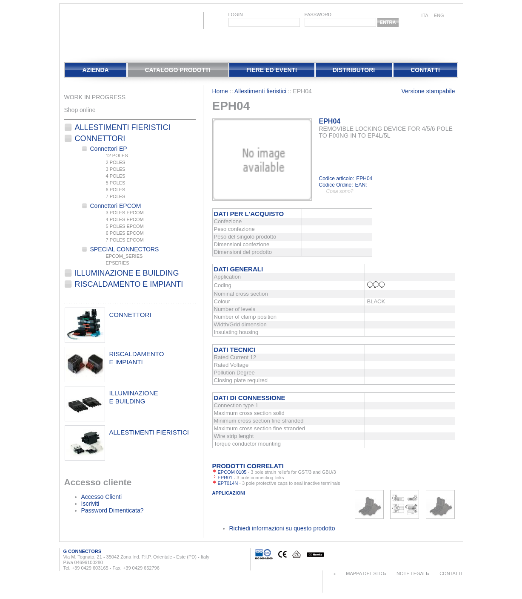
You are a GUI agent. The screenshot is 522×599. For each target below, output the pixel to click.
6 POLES (116, 189)
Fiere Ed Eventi (271, 69)
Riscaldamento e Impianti (129, 284)
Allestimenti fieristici (123, 127)
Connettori (100, 138)
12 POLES (117, 155)
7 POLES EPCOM (125, 239)
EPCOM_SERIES (124, 256)
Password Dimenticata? (112, 510)
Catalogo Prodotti (177, 69)
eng (439, 15)
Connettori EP (108, 148)
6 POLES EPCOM (125, 233)
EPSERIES (117, 262)
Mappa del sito (365, 573)
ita (424, 15)
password (318, 14)
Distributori (354, 69)
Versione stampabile (428, 91)
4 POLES (116, 176)
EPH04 (330, 121)
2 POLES (116, 162)
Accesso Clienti (101, 496)
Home (220, 91)
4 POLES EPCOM (125, 219)
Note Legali (411, 573)
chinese (454, 16)
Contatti (425, 69)
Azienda (95, 69)
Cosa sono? (340, 191)
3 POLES (116, 169)
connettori (130, 314)
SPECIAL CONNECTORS (124, 249)
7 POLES (116, 196)
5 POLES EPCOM (125, 226)
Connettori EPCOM (115, 205)
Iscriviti (90, 503)
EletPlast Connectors (87, 31)
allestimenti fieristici (149, 432)
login (235, 14)
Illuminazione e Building (127, 273)
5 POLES (116, 182)
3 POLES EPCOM (125, 212)
